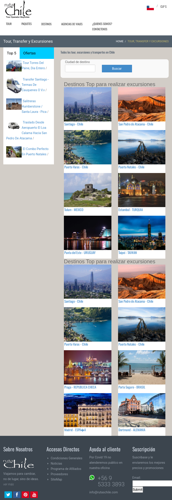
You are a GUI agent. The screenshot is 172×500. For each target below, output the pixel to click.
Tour (9, 23)
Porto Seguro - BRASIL (131, 387)
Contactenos (99, 29)
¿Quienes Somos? (102, 23)
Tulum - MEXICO (73, 209)
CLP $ (163, 6)
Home (119, 41)
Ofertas (29, 53)
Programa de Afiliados (66, 469)
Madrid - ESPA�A (75, 429)
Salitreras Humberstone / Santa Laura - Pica (34, 106)
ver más (8, 484)
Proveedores (59, 474)
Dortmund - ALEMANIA (131, 429)
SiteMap (56, 479)
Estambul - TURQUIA (130, 209)
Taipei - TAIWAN (127, 252)
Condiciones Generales (66, 458)
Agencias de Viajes (71, 24)
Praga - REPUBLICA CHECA (80, 387)
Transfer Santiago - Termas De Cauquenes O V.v (35, 85)
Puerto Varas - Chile (76, 166)
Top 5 (11, 53)
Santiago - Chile (73, 123)
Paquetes (26, 23)
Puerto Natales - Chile (131, 166)
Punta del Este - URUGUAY (80, 252)
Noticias (56, 463)
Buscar (117, 68)
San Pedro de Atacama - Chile (135, 123)
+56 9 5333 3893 (111, 481)
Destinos (46, 24)
